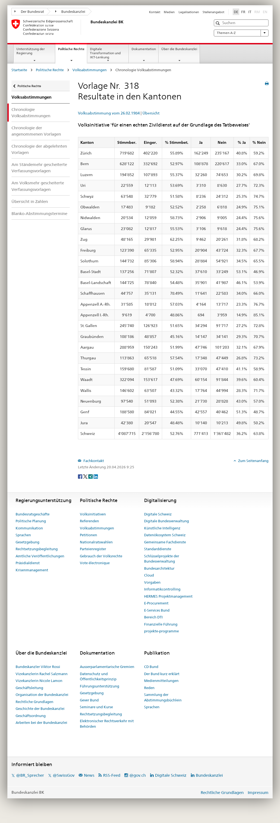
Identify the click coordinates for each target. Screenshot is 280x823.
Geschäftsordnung (31, 715)
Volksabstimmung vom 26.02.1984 (109, 113)
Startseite (19, 70)
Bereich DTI (153, 617)
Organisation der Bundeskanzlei (42, 694)
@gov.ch (137, 775)
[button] (218, 23)
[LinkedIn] (96, 476)
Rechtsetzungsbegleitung (37, 549)
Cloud (149, 575)
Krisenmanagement (32, 570)
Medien (169, 12)
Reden (149, 688)
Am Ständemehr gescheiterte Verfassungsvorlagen (39, 167)
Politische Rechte (72, 51)
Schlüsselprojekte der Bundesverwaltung (161, 559)
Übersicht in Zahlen (29, 201)
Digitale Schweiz (158, 514)
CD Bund (151, 666)
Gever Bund (89, 700)
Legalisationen (189, 12)
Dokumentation (144, 49)
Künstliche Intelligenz (162, 528)
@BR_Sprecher (30, 775)
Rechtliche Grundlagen (34, 701)
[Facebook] (80, 476)
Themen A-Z (241, 33)
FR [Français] (243, 12)
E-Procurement (156, 603)
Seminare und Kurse (96, 707)
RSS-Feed (111, 775)
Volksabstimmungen (89, 70)
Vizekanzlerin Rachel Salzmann (42, 674)
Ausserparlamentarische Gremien (107, 666)
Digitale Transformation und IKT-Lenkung (105, 53)
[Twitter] (85, 476)
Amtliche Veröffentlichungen (40, 556)
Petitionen (88, 535)
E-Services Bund (157, 610)
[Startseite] (89, 27)
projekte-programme (161, 631)
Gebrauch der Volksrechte (101, 556)
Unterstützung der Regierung (30, 51)
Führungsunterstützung (99, 686)
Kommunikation (29, 528)
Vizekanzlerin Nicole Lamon (39, 680)
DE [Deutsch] (236, 12)
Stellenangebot (213, 12)
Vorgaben (152, 582)
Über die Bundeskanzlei (179, 49)
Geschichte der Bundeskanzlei (40, 708)
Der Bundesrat (29, 11)
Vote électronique (95, 563)
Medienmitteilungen (161, 680)
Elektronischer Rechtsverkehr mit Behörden (107, 724)
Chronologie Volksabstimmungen (30, 112)
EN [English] (265, 12)
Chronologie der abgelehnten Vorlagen (39, 149)
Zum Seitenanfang (253, 460)
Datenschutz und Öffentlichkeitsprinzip (98, 676)
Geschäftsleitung (29, 688)
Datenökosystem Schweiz (165, 535)
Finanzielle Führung (160, 624)
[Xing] (91, 476)
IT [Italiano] (249, 12)
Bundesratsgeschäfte (32, 514)
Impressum (258, 792)
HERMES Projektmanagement (168, 596)
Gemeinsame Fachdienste (165, 542)
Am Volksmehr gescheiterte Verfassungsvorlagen (37, 186)
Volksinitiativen (93, 514)
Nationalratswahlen (96, 542)
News (89, 775)
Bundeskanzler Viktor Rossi (38, 666)
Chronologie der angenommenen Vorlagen (36, 131)
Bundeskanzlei (70, 11)
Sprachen (23, 535)
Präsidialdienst (28, 563)
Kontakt (154, 12)
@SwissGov (63, 775)
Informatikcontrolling (162, 589)
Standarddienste (157, 549)
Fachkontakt (93, 460)
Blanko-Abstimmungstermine (39, 213)
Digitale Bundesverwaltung (166, 521)
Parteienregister (93, 549)
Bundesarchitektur (159, 568)
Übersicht (150, 113)
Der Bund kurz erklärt (161, 674)
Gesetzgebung (27, 542)
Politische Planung (31, 521)
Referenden (89, 521)
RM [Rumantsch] (257, 12)
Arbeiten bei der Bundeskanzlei (41, 722)
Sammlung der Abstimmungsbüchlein (163, 697)
